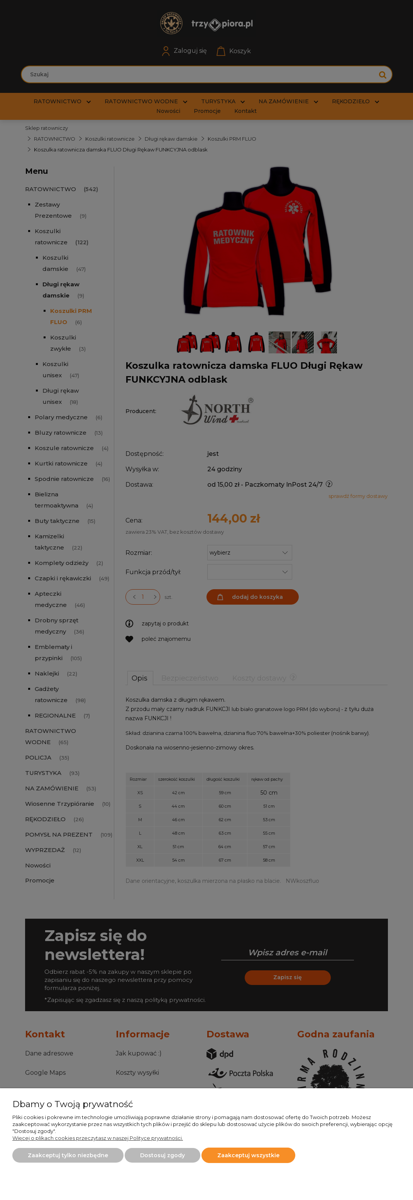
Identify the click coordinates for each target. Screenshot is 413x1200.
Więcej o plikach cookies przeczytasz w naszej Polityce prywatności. (97, 1138)
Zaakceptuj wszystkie (248, 1155)
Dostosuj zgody (162, 1155)
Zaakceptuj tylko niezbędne (68, 1155)
